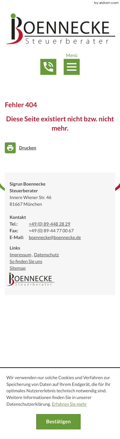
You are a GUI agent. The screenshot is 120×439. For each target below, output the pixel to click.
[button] (48, 67)
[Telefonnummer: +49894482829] (49, 224)
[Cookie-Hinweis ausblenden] (58, 421)
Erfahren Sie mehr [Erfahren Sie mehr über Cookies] (69, 404)
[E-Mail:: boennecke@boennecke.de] (55, 237)
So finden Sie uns (26, 261)
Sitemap (18, 268)
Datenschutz (46, 254)
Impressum (20, 254)
